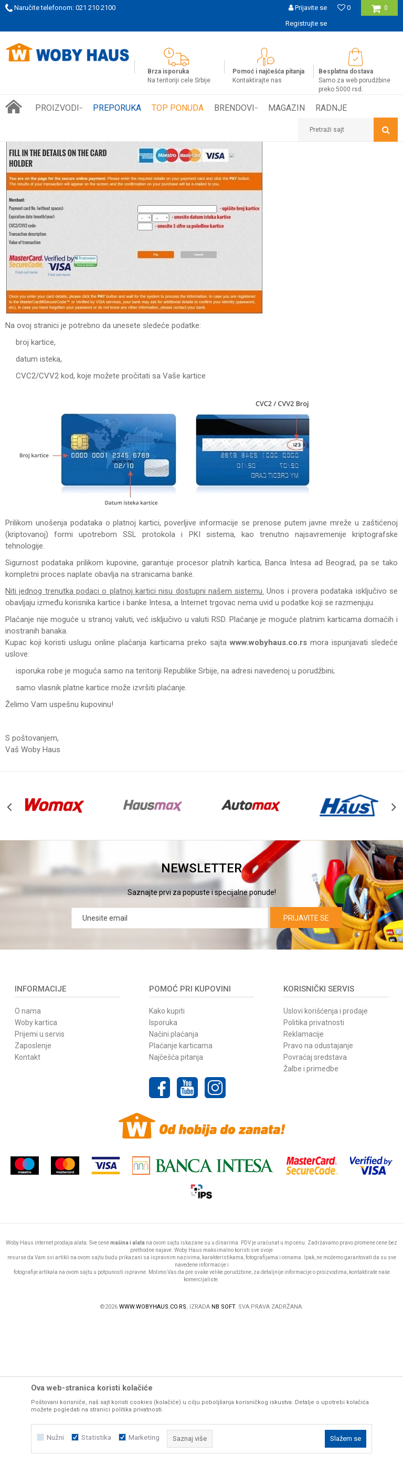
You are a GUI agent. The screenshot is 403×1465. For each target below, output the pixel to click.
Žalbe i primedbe (310, 1210)
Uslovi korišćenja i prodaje (325, 1152)
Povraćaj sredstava (315, 1199)
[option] (201, 39)
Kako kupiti (167, 1152)
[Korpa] (380, 12)
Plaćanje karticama (181, 1187)
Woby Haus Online (31, 149)
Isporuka (163, 1164)
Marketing (144, 1437)
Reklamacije (303, 1176)
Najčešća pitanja (176, 1199)
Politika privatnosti (313, 1164)
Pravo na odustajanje (318, 1187)
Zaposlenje (33, 1187)
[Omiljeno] (344, 8)
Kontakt (27, 1199)
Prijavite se (306, 1060)
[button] (348, 129)
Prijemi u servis (40, 1176)
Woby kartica (36, 1164)
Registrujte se (306, 23)
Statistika (96, 1437)
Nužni (55, 1437)
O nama (28, 1152)
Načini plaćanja (173, 1176)
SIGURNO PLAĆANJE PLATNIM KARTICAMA (200, 39)
